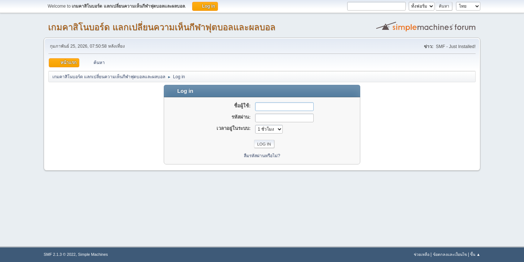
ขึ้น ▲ (475, 254)
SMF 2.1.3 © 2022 (60, 254)
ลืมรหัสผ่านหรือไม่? (262, 155)
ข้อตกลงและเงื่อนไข (450, 254)
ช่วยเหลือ (421, 254)
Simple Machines (93, 254)
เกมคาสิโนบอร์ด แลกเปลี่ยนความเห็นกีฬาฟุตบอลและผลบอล (161, 27)
